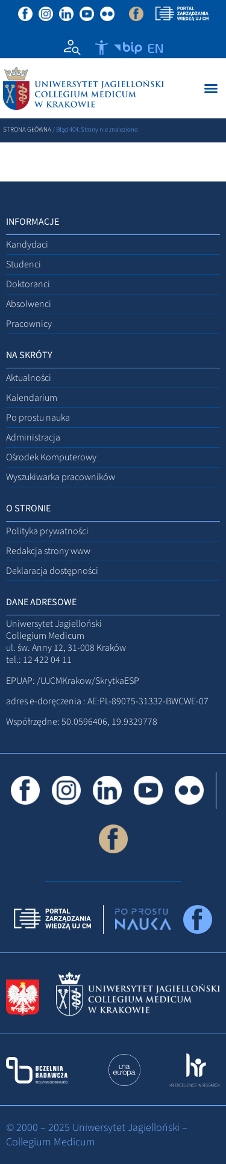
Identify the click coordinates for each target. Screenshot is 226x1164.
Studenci (23, 264)
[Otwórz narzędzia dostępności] (101, 47)
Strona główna (27, 129)
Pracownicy (29, 324)
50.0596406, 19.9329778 (109, 721)
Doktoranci (28, 284)
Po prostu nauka (38, 417)
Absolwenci (28, 304)
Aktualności (28, 378)
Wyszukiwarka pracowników (60, 477)
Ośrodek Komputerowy (51, 457)
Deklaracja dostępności (52, 570)
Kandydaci (27, 244)
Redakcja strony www (48, 551)
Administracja (33, 437)
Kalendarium (31, 397)
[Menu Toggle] (211, 88)
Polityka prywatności (47, 531)
